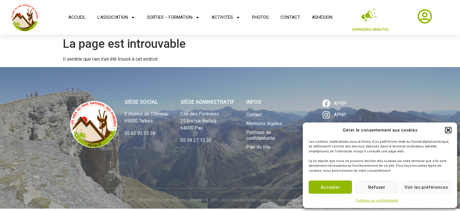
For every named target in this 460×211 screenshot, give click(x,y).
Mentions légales (264, 123)
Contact (290, 17)
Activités (226, 17)
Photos (260, 17)
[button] (448, 130)
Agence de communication (299, 200)
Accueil (77, 17)
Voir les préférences (426, 187)
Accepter (330, 187)
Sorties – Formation (173, 17)
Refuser (376, 187)
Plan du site (258, 147)
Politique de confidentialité (377, 201)
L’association (116, 17)
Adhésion (322, 17)
